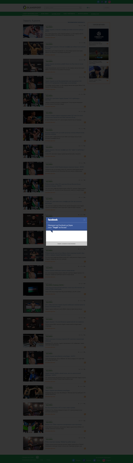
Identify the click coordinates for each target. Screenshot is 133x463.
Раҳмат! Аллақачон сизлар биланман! (66, 243)
